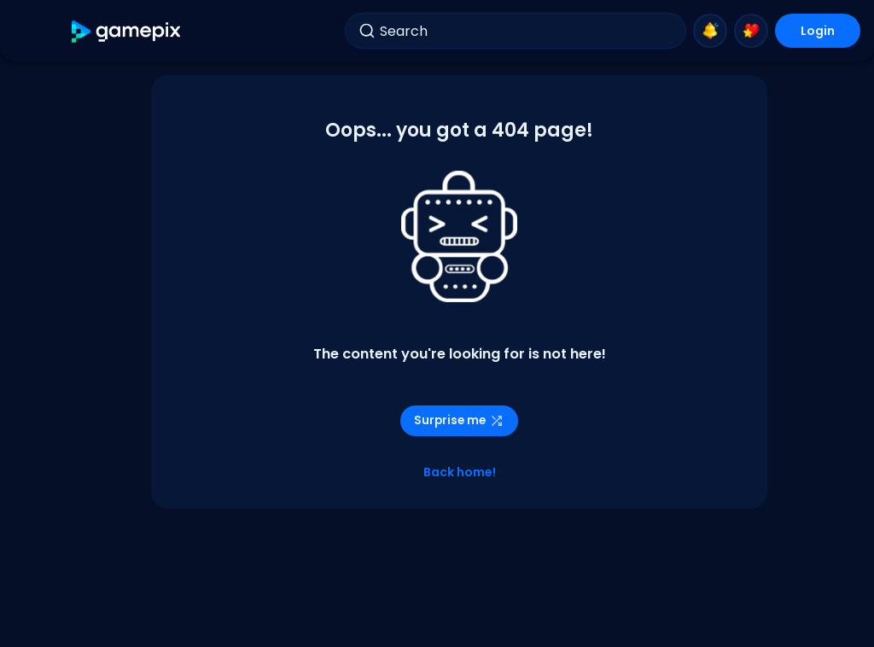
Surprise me (459, 420)
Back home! (459, 472)
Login (818, 30)
